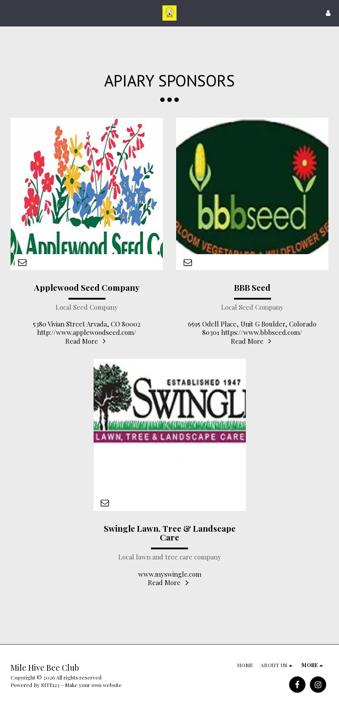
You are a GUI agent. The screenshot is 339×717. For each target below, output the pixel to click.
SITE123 (50, 684)
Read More (87, 341)
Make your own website (93, 684)
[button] (9, 13)
